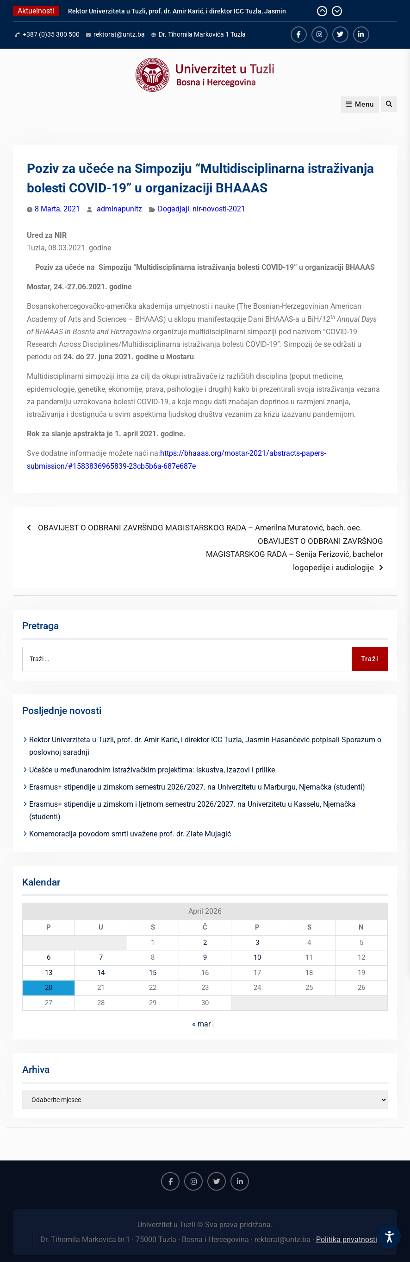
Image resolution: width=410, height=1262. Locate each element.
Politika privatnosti (346, 1239)
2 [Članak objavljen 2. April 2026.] (205, 942)
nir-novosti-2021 (219, 208)
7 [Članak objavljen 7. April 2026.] (101, 957)
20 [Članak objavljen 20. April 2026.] (48, 987)
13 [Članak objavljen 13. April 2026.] (48, 973)
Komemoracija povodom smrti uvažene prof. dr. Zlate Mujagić (130, 833)
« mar (201, 1024)
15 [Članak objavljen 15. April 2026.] (152, 973)
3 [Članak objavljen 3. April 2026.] (257, 942)
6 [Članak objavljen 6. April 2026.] (48, 957)
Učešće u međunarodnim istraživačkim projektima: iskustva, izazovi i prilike (152, 769)
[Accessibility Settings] (389, 1236)
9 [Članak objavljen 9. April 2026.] (205, 957)
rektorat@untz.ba (119, 34)
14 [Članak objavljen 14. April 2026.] (101, 973)
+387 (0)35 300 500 (51, 34)
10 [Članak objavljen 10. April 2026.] (257, 957)
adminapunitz (119, 208)
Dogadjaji (173, 208)
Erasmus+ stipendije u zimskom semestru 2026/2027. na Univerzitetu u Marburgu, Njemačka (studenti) (197, 787)
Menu (360, 104)
